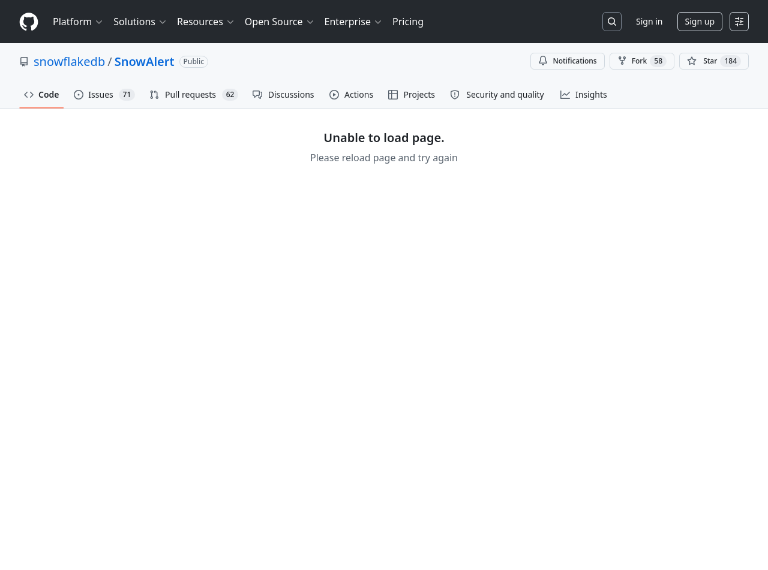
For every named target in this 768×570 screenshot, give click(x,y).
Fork (642, 61)
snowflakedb (69, 61)
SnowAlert (145, 61)
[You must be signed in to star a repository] (714, 61)
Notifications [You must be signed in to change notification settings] (567, 61)
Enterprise (354, 21)
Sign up (700, 21)
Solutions (140, 21)
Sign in (649, 21)
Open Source (280, 21)
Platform (78, 21)
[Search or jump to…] (612, 22)
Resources (206, 21)
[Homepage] (28, 22)
